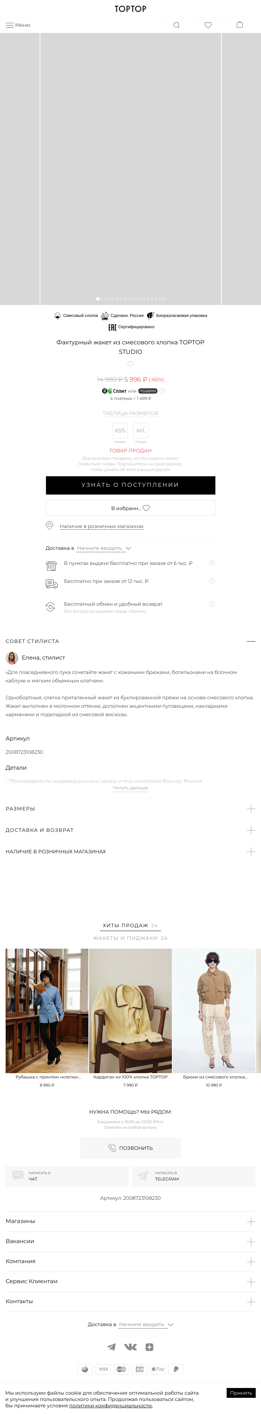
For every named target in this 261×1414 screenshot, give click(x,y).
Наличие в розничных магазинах (102, 526)
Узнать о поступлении (131, 485)
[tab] (130, 926)
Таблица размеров (131, 413)
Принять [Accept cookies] (241, 1393)
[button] (98, 299)
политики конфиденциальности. (111, 1405)
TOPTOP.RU (130, 9)
